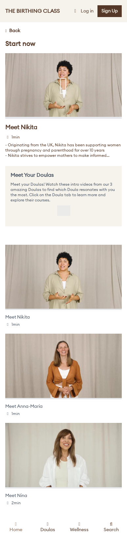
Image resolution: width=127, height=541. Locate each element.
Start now (20, 44)
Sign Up (109, 11)
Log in (83, 11)
